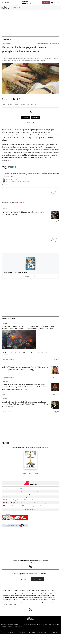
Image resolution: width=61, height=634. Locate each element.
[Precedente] (52, 193)
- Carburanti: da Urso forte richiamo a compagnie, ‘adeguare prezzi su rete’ (21, 497)
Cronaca (6, 39)
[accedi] (55, 2)
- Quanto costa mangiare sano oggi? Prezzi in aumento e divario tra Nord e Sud (22, 488)
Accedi (23, 579)
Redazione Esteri (8, 359)
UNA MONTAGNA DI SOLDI (15, 272)
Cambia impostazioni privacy (18, 626)
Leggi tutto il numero (30, 473)
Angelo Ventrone (11, 179)
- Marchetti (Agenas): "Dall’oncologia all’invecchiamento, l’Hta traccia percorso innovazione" (25, 491)
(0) (57, 221)
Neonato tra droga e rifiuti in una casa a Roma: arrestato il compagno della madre (24, 213)
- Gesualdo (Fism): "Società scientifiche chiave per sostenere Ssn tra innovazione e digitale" (25, 503)
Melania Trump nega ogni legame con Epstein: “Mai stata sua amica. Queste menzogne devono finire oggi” (25, 368)
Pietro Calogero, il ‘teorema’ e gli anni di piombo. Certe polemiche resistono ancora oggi (32, 174)
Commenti (6, 99)
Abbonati (46, 2)
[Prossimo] (57, 193)
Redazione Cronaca (8, 221)
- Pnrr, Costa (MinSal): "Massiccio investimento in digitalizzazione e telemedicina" (23, 494)
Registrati (37, 579)
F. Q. (4, 55)
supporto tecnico (7, 604)
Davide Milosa (7, 412)
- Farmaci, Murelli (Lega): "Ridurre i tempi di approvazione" (18, 500)
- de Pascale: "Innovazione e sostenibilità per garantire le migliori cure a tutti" (22, 505)
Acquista (30, 276)
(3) (57, 412)
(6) (6, 184)
